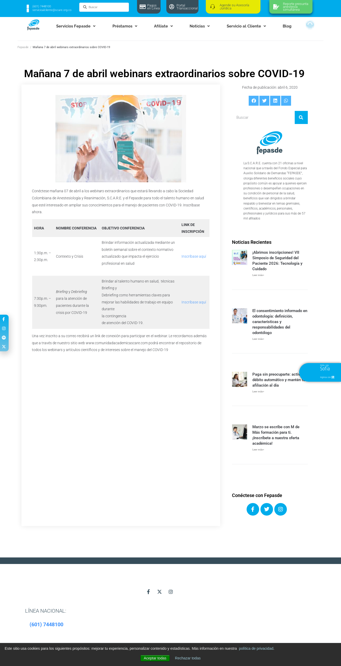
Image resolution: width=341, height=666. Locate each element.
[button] (254, 101)
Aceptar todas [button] (155, 658)
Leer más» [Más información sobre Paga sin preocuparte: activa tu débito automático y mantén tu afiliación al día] (258, 391)
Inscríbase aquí (193, 256)
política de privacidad (256, 648)
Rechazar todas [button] (188, 658)
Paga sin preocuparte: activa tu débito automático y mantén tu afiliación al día (279, 380)
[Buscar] (301, 117)
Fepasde (23, 47)
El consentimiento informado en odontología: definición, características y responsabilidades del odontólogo (279, 321)
